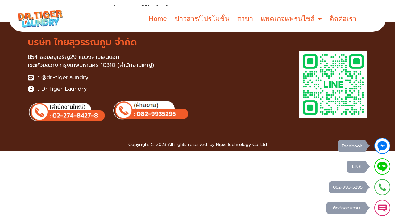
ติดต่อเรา (343, 19)
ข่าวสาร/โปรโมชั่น (202, 19)
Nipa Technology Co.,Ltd (241, 144)
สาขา (245, 19)
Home (158, 19)
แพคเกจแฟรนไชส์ (291, 18)
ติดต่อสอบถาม (346, 208)
